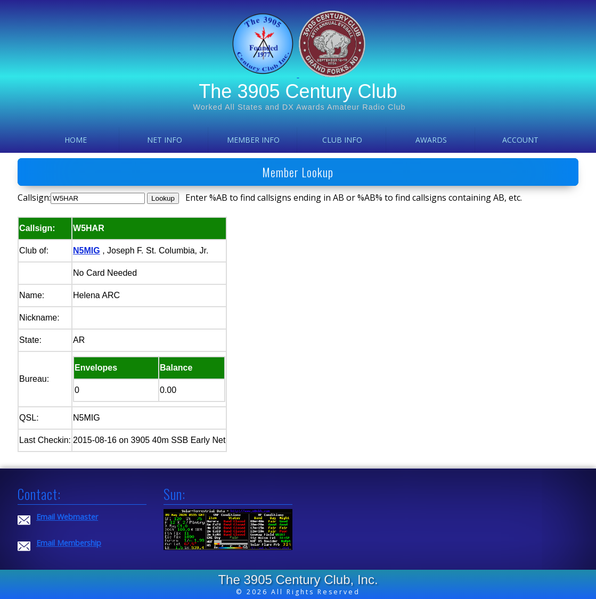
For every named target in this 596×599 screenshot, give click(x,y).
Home (75, 140)
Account (520, 140)
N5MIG (86, 250)
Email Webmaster (67, 517)
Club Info (342, 140)
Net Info (164, 140)
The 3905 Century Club (298, 91)
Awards (431, 140)
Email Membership (68, 543)
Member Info (253, 140)
